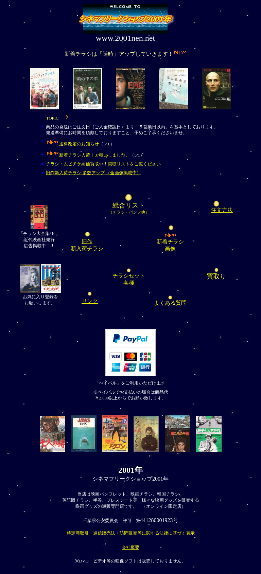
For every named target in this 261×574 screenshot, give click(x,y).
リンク (90, 301)
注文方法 (222, 210)
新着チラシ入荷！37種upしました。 (94, 155)
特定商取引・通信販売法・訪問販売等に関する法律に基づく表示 (131, 533)
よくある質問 (170, 303)
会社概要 (130, 547)
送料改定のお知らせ (79, 144)
